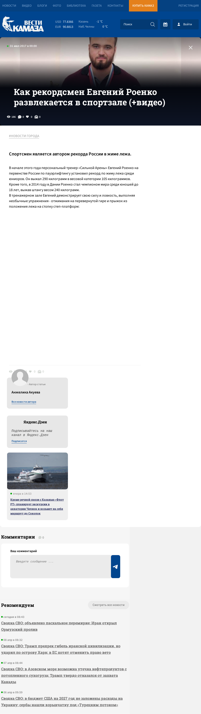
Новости (9, 5)
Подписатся (145, 196)
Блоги (42, 5)
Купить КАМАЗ (143, 5)
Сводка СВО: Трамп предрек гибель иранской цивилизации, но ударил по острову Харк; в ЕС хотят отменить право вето (44, 546)
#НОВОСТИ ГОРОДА (27, 151)
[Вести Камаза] (23, 24)
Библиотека (76, 5)
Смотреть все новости (77, 498)
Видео (27, 5)
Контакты (115, 5)
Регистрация (188, 5)
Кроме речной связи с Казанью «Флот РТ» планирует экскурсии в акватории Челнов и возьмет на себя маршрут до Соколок (163, 261)
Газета (97, 5)
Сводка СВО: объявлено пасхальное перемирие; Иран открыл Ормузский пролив (44, 519)
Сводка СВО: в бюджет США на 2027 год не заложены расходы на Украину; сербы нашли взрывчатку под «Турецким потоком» (43, 605)
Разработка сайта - (183, 701)
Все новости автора (150, 156)
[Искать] (153, 24)
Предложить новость (155, 514)
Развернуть (100, 683)
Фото (57, 5)
